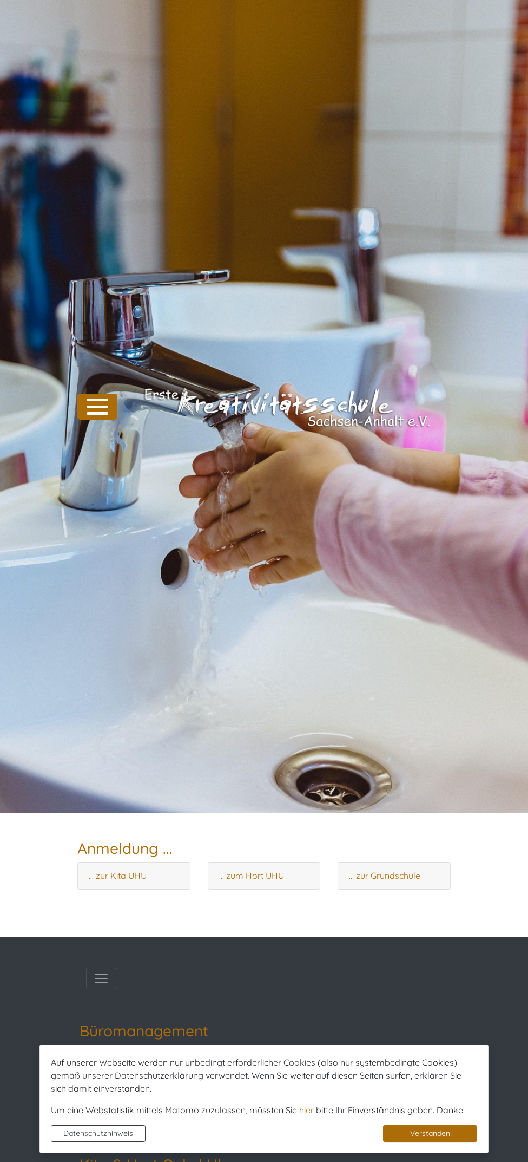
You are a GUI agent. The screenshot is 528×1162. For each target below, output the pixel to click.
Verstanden (430, 1133)
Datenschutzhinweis (98, 1133)
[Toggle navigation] (101, 978)
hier (306, 1110)
